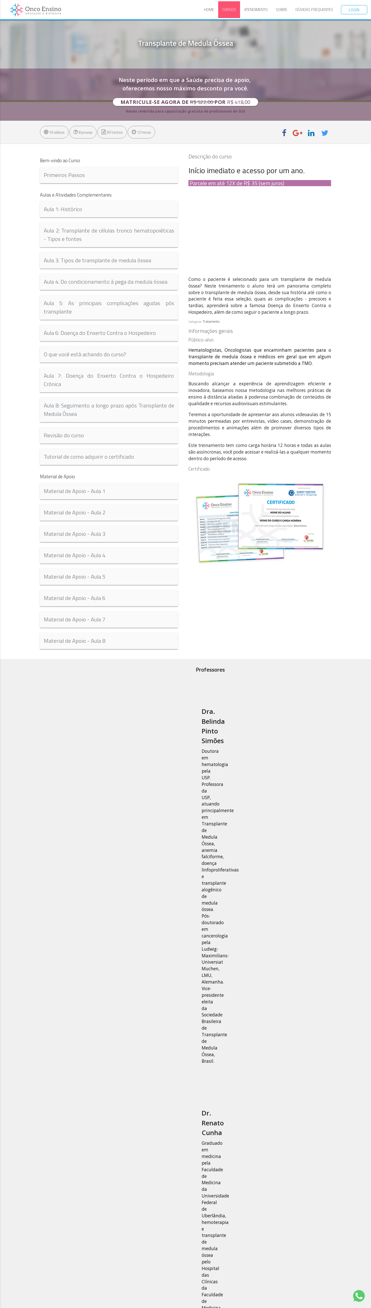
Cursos (229, 9)
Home (209, 9)
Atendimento (256, 9)
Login (354, 10)
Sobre (281, 9)
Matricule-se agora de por (185, 102)
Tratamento (211, 321)
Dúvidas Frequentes (314, 9)
